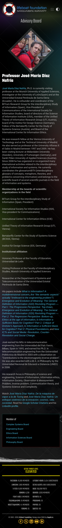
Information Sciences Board (19, 437)
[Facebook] (21, 521)
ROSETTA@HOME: (14, 505)
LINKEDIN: (15, 485)
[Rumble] (42, 521)
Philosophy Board (14, 442)
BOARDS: (36, 493)
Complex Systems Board (17, 424)
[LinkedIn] (31, 521)
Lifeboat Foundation (25, 517)
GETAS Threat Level (31, 471)
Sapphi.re (50, 517)
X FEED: (15, 489)
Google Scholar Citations (35, 403)
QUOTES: (35, 509)
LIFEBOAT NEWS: (38, 481)
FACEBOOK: (14, 481)
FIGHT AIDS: (17, 497)
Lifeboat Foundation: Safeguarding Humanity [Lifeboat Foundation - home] (24, 9)
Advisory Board (31, 21)
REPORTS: (36, 497)
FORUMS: (24, 509)
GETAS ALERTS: (38, 485)
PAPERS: (35, 505)
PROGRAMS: (37, 501)
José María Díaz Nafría (14, 88)
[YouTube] (36, 521)
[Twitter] (26, 521)
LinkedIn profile (10, 406)
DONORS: (22, 493)
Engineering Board (14, 429)
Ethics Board (12, 433)
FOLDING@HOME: (15, 501)
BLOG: (34, 489)
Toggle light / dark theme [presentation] (57, 9)
